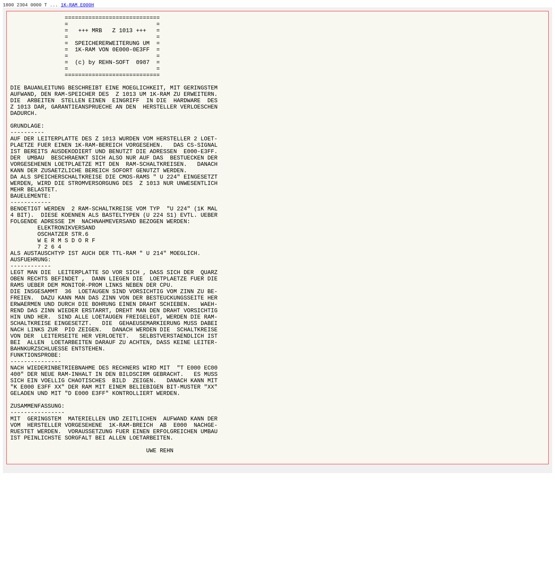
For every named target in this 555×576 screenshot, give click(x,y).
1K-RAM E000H (77, 5)
